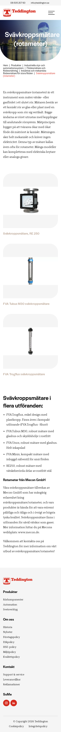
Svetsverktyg (10, 609)
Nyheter (8, 632)
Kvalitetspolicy (11, 656)
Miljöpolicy (9, 652)
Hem (5, 65)
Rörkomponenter (13, 599)
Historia (7, 627)
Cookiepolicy (16, 726)
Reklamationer (11, 684)
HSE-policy (9, 647)
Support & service (13, 674)
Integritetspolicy (38, 726)
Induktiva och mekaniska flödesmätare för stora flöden (24, 72)
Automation (10, 604)
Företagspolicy (11, 637)
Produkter (16, 65)
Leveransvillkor (12, 679)
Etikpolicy (8, 642)
